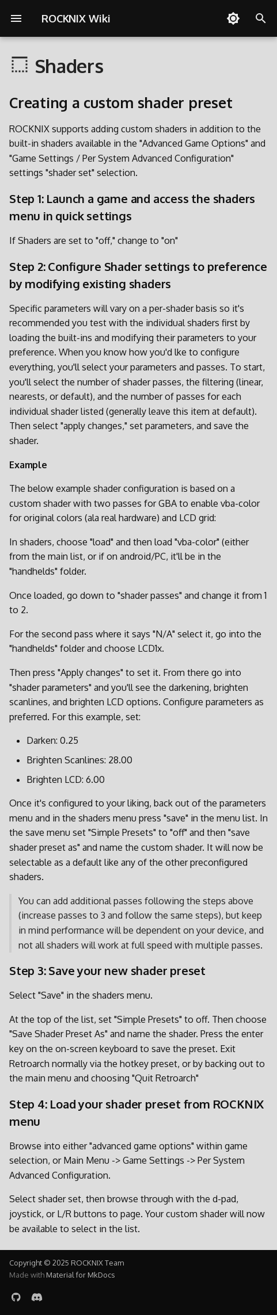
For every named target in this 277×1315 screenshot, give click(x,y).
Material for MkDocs (80, 1274)
